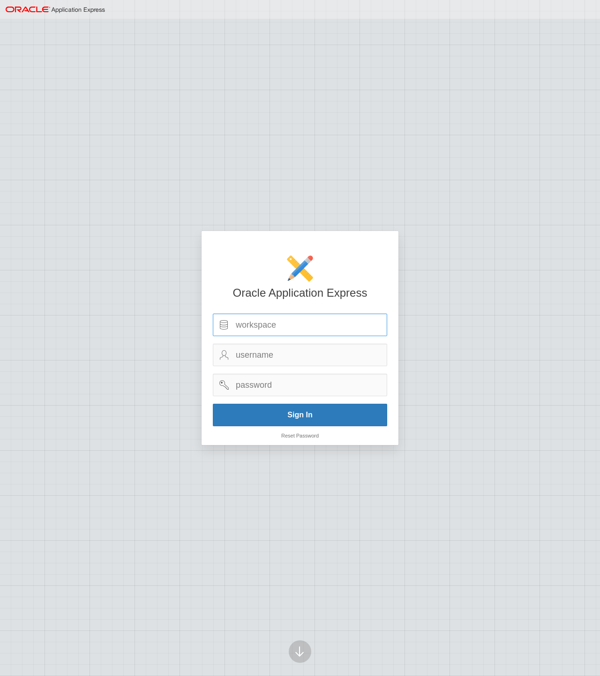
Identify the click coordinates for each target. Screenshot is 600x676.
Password (224, 384)
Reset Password (300, 435)
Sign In (299, 415)
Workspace (224, 324)
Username (224, 354)
